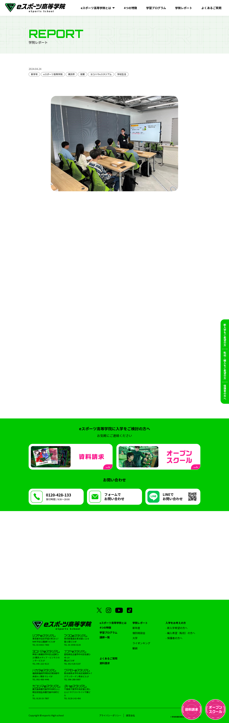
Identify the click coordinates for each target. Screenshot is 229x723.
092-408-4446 (42, 679)
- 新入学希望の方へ (176, 628)
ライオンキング (141, 643)
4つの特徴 (105, 627)
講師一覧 (105, 637)
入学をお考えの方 (176, 623)
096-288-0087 (74, 679)
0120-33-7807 (42, 698)
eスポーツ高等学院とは (113, 623)
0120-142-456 (74, 698)
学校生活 (121, 74)
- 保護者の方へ (174, 638)
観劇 (135, 648)
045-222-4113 (42, 663)
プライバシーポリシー (110, 715)
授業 (82, 74)
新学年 (34, 74)
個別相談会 (138, 633)
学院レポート (140, 623)
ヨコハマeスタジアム (101, 74)
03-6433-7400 (42, 644)
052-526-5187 (74, 663)
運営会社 (130, 715)
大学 (135, 638)
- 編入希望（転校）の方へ (180, 633)
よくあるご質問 (108, 658)
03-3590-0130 (74, 644)
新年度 (136, 628)
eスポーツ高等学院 (52, 74)
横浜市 (71, 74)
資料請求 (105, 663)
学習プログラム (108, 632)
